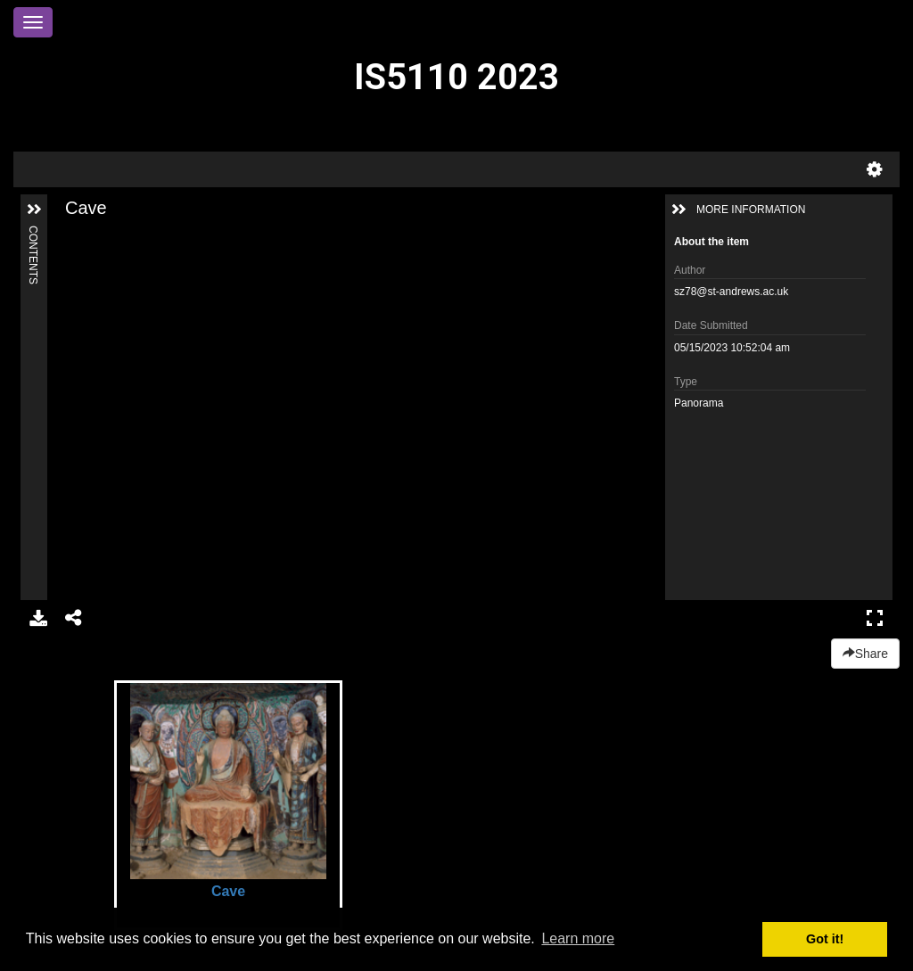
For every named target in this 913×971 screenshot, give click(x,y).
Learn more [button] (577, 938)
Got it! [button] (824, 939)
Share (865, 653)
